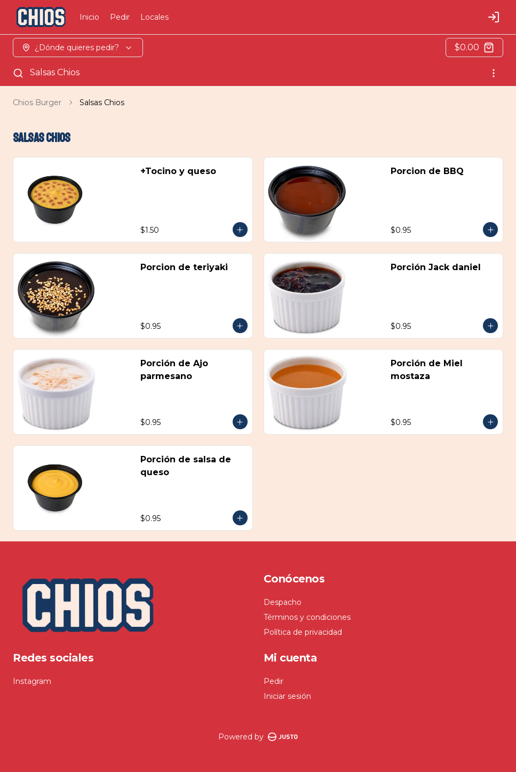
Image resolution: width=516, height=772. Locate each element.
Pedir (120, 17)
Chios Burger (37, 102)
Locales (154, 17)
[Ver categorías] (493, 73)
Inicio (89, 17)
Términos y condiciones (307, 617)
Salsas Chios (55, 72)
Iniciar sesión (287, 696)
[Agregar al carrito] (240, 229)
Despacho (282, 602)
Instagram (32, 681)
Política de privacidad (303, 632)
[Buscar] (18, 73)
